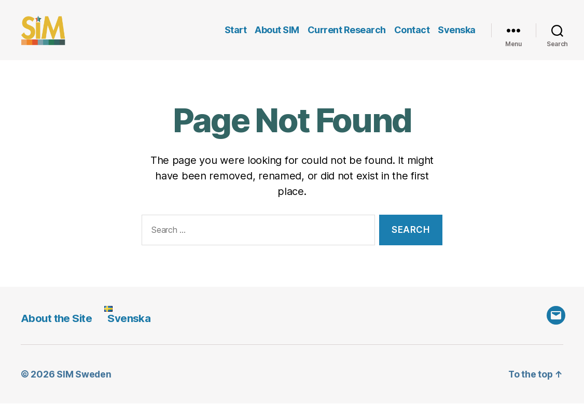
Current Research (347, 37)
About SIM (277, 37)
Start (236, 37)
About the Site (57, 333)
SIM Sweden (84, 389)
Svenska (457, 37)
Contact (412, 37)
